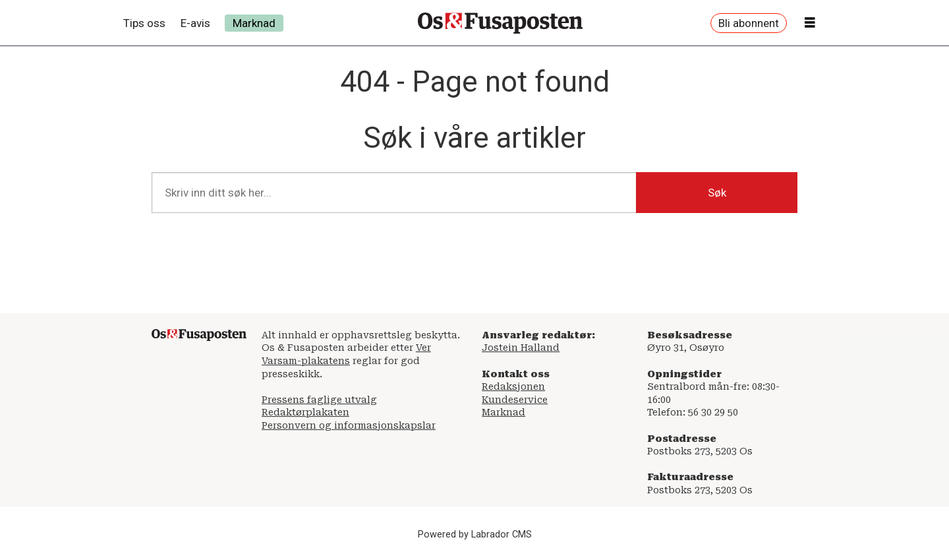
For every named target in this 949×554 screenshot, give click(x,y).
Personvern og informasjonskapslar (349, 425)
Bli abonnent (748, 23)
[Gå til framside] (500, 23)
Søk (717, 192)
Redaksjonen (513, 386)
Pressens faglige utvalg (319, 399)
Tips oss (144, 23)
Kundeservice (515, 399)
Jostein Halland (521, 347)
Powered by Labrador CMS (475, 534)
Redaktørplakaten (305, 412)
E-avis (195, 23)
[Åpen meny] (810, 23)
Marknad (254, 23)
